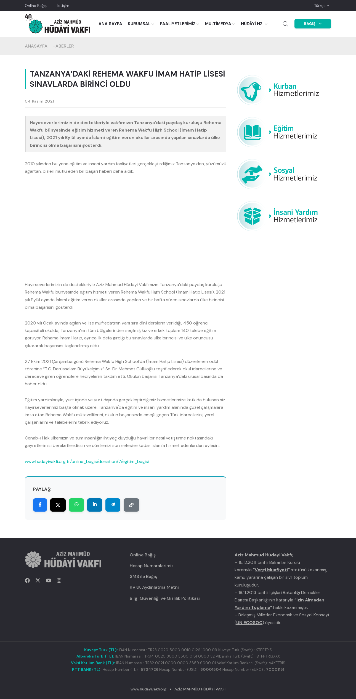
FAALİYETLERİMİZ (177, 24)
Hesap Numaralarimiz (152, 566)
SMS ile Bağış (143, 576)
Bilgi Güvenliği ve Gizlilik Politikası (165, 598)
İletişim (63, 5)
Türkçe (320, 5)
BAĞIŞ (313, 23)
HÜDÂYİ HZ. (252, 24)
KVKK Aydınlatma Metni (154, 587)
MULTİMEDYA (218, 24)
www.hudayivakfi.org (148, 689)
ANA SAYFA (110, 24)
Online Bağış (36, 5)
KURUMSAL (139, 24)
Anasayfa (36, 46)
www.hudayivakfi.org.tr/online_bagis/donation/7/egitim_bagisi (87, 461)
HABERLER (63, 46)
